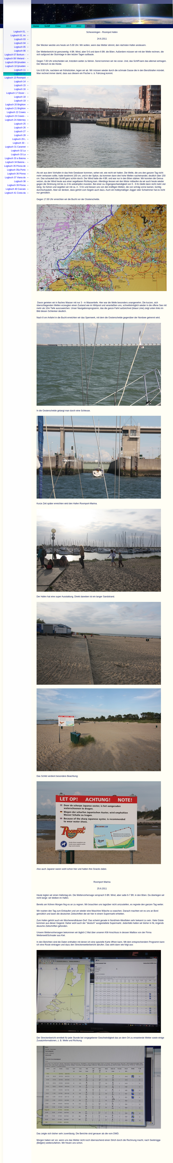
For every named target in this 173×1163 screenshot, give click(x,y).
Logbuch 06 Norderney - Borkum (16, 51)
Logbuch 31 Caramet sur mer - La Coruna (15, 147)
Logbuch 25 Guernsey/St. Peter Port (16, 124)
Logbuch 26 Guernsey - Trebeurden (20, 127)
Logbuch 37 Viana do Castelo (15, 177)
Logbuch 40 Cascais (16, 189)
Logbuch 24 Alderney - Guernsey (15, 120)
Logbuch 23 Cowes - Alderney (15, 116)
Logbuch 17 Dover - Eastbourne (16, 93)
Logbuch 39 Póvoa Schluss (16, 185)
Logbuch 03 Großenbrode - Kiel (16, 39)
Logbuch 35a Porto (16, 170)
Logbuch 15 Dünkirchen (20, 85)
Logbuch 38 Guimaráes (20, 181)
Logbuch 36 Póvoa (16, 173)
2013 (68, 26)
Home (36, 26)
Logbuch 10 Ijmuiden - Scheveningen (15, 66)
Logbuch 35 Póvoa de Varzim (15, 166)
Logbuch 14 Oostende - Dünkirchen (20, 81)
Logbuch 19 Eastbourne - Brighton (15, 101)
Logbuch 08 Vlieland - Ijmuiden (15, 58)
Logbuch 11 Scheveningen (19, 70)
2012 (78, 26)
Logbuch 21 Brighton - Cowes (15, 108)
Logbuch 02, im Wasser (18, 35)
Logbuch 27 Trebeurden (20, 131)
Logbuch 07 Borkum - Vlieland (15, 54)
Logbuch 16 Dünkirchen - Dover (16, 89)
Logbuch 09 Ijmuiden (15, 62)
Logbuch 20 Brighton (15, 104)
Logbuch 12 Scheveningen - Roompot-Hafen (18, 74)
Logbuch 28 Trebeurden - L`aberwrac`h (19, 135)
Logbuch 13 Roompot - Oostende (15, 78)
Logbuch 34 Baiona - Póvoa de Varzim (15, 162)
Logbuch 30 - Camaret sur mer (17, 143)
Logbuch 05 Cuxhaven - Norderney (20, 47)
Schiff (47, 26)
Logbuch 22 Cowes (16, 112)
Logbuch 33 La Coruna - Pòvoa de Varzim (16, 154)
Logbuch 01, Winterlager (20, 31)
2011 (89, 26)
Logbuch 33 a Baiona (15, 158)
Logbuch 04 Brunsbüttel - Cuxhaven (19, 43)
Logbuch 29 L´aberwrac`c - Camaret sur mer (17, 139)
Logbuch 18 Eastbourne (20, 97)
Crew (58, 26)
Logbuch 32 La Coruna (18, 150)
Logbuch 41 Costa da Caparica (15, 193)
